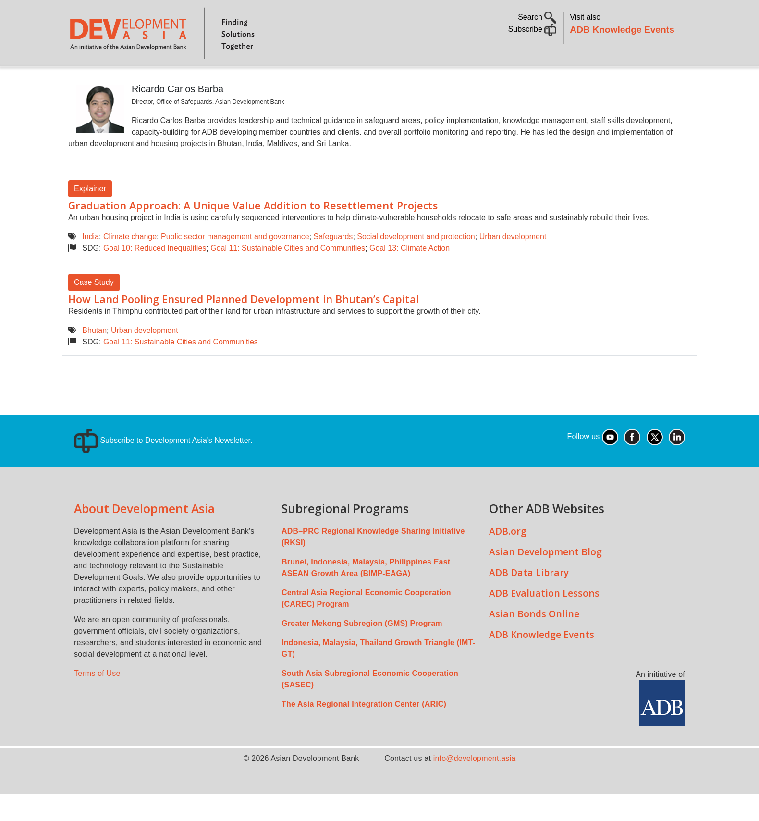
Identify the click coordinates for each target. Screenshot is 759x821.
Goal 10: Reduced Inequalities (154, 275)
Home (82, 80)
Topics (161, 79)
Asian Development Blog (545, 578)
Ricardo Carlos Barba (177, 115)
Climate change (130, 263)
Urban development (513, 263)
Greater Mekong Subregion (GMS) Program (362, 650)
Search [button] (537, 17)
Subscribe (532, 29)
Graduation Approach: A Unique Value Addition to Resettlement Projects (253, 232)
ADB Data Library (529, 599)
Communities (497, 79)
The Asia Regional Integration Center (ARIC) (364, 731)
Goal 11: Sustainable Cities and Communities (287, 275)
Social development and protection (416, 263)
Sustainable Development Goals (325, 79)
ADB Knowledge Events (622, 30)
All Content (433, 79)
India (90, 263)
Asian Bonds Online (534, 640)
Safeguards (333, 263)
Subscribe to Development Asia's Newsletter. (163, 467)
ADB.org (507, 557)
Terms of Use (97, 700)
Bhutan (94, 357)
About (119, 79)
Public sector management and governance (235, 263)
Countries (220, 79)
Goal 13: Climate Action (409, 275)
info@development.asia (474, 785)
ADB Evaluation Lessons (544, 619)
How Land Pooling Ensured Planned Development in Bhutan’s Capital (243, 326)
